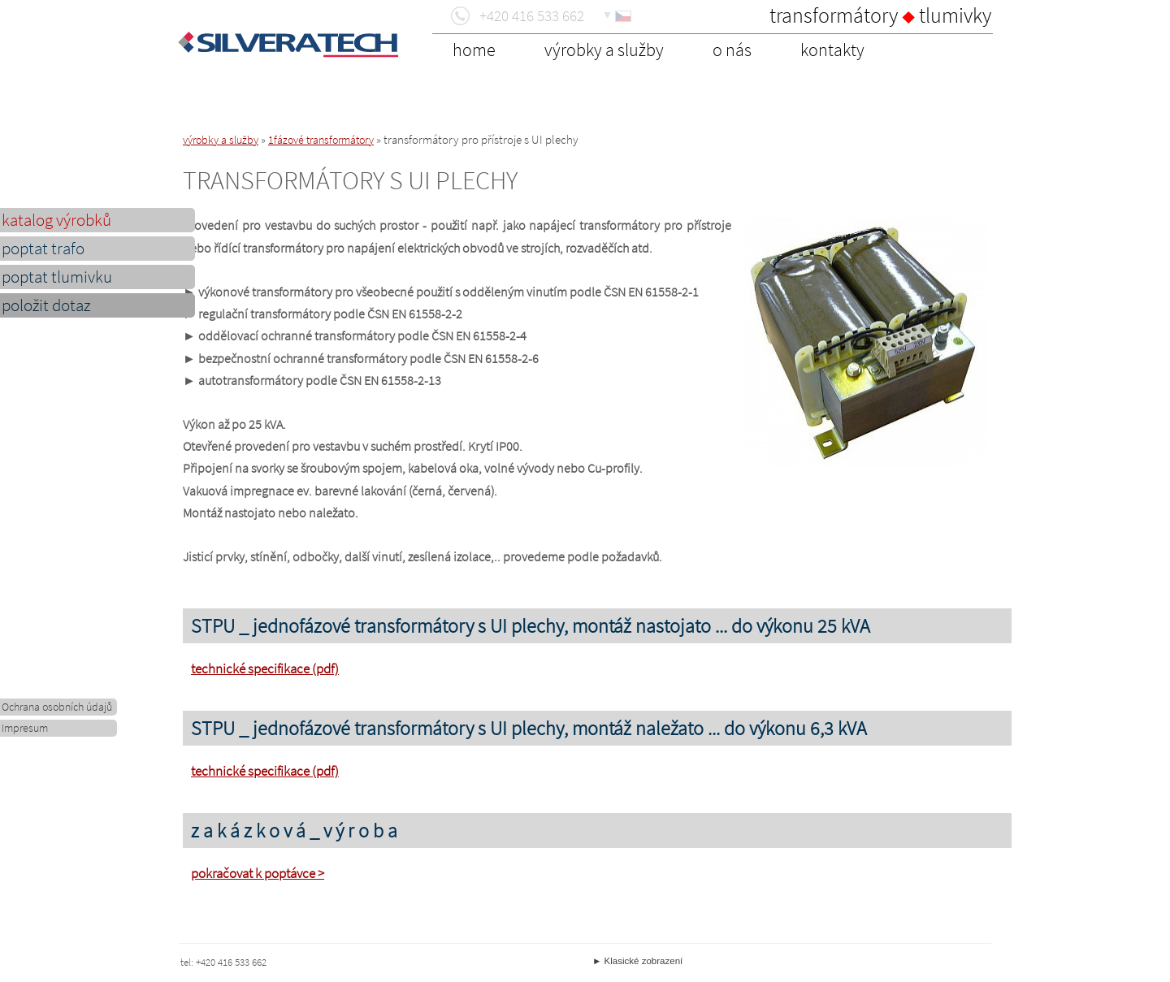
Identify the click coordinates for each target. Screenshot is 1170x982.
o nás (732, 49)
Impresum (25, 728)
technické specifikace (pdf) (265, 668)
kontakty (832, 49)
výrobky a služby (220, 139)
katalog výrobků (56, 220)
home (474, 49)
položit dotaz (46, 305)
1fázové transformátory (321, 139)
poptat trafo (43, 248)
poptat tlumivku (57, 277)
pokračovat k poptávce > (257, 873)
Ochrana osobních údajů (57, 707)
